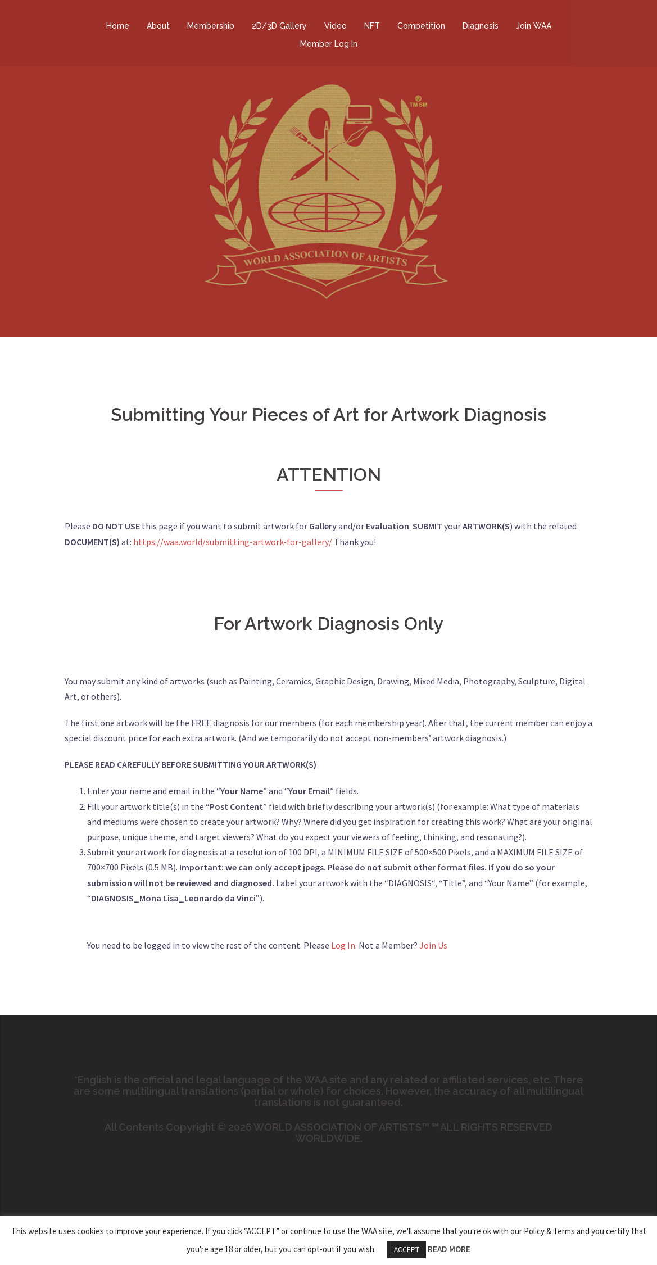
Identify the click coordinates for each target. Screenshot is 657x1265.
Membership (210, 25)
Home (117, 25)
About (158, 25)
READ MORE (449, 1249)
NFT (372, 25)
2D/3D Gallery (279, 25)
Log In (343, 945)
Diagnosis (481, 25)
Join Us (433, 945)
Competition (421, 25)
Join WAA (533, 25)
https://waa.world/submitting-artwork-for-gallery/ (232, 541)
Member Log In (328, 43)
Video (335, 25)
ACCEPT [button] (406, 1249)
